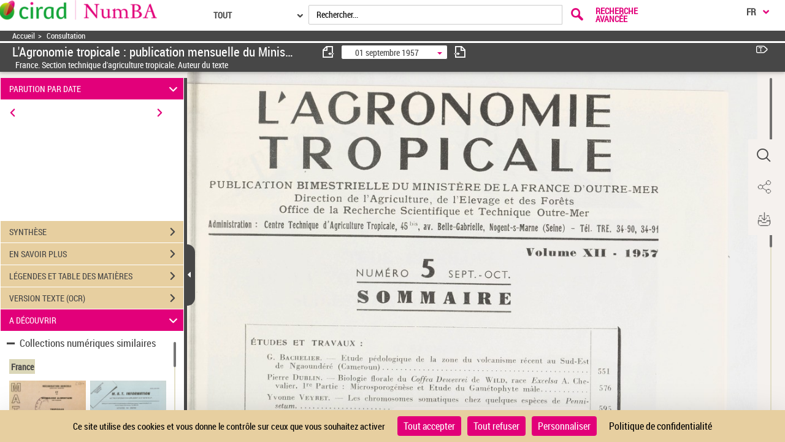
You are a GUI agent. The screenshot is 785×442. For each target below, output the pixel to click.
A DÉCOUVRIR (95, 320)
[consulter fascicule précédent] (328, 52)
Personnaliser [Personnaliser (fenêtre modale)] (564, 426)
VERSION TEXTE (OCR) (96, 298)
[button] (763, 155)
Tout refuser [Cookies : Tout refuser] (496, 426)
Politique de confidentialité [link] (660, 426)
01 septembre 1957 (387, 52)
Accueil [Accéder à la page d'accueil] (23, 36)
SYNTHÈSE (96, 232)
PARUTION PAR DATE (95, 88)
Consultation (66, 36)
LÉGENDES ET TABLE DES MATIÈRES (96, 276)
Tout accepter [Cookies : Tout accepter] (429, 426)
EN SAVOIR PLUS (96, 254)
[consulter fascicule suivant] (460, 52)
